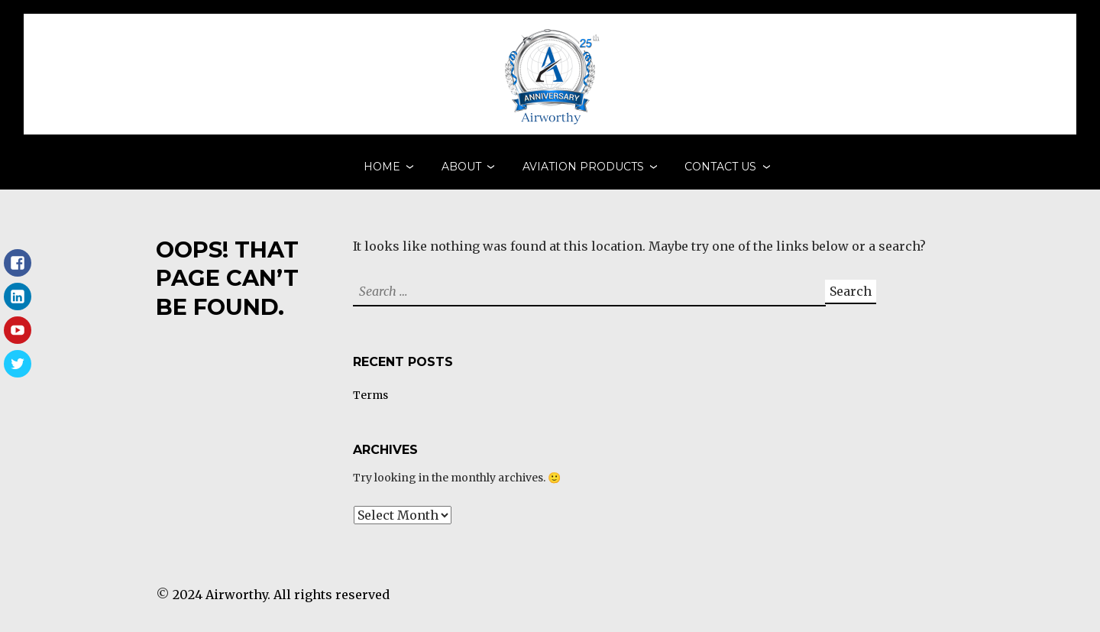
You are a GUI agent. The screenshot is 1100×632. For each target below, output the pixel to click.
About (461, 172)
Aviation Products (583, 172)
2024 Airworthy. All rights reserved (281, 606)
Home (382, 172)
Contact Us (720, 172)
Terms (370, 406)
